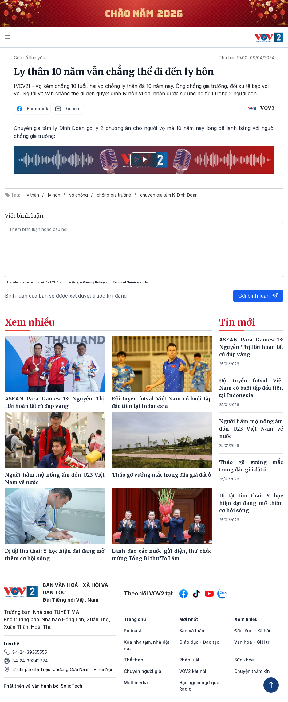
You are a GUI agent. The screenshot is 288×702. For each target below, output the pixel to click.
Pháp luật (189, 659)
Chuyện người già (142, 671)
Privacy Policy (94, 282)
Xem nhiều (246, 619)
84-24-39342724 (30, 660)
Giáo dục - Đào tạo (199, 642)
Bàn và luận (191, 630)
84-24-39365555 (29, 652)
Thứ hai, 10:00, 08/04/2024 (246, 57)
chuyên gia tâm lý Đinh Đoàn (169, 194)
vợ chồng (78, 194)
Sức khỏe (244, 659)
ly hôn (54, 194)
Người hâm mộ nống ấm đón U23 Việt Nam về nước (251, 428)
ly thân (32, 194)
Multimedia (136, 682)
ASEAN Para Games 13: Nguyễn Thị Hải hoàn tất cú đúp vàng (251, 347)
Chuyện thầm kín (252, 671)
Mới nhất (188, 619)
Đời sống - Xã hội (252, 630)
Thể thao (133, 659)
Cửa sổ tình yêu (29, 57)
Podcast (132, 630)
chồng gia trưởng (114, 194)
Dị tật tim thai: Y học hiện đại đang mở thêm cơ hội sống (251, 503)
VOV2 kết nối (192, 671)
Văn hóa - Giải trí (252, 642)
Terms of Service (125, 282)
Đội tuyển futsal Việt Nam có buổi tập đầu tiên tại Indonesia (251, 387)
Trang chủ (135, 619)
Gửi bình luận (258, 296)
